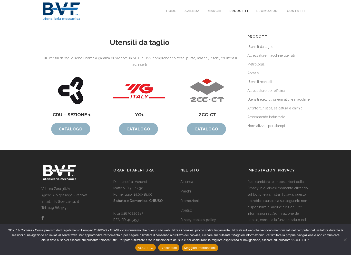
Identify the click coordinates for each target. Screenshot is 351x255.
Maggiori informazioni (200, 248)
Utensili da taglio (260, 47)
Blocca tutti (169, 248)
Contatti (186, 210)
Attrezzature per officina (266, 91)
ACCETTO (145, 248)
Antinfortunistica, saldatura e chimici (275, 108)
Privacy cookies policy (198, 220)
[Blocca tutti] (344, 239)
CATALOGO (71, 129)
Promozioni (189, 201)
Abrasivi (253, 73)
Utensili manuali (259, 82)
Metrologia (255, 64)
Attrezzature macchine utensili (271, 55)
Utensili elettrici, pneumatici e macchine (278, 99)
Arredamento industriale (266, 117)
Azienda (186, 182)
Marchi (185, 191)
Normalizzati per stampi (266, 126)
